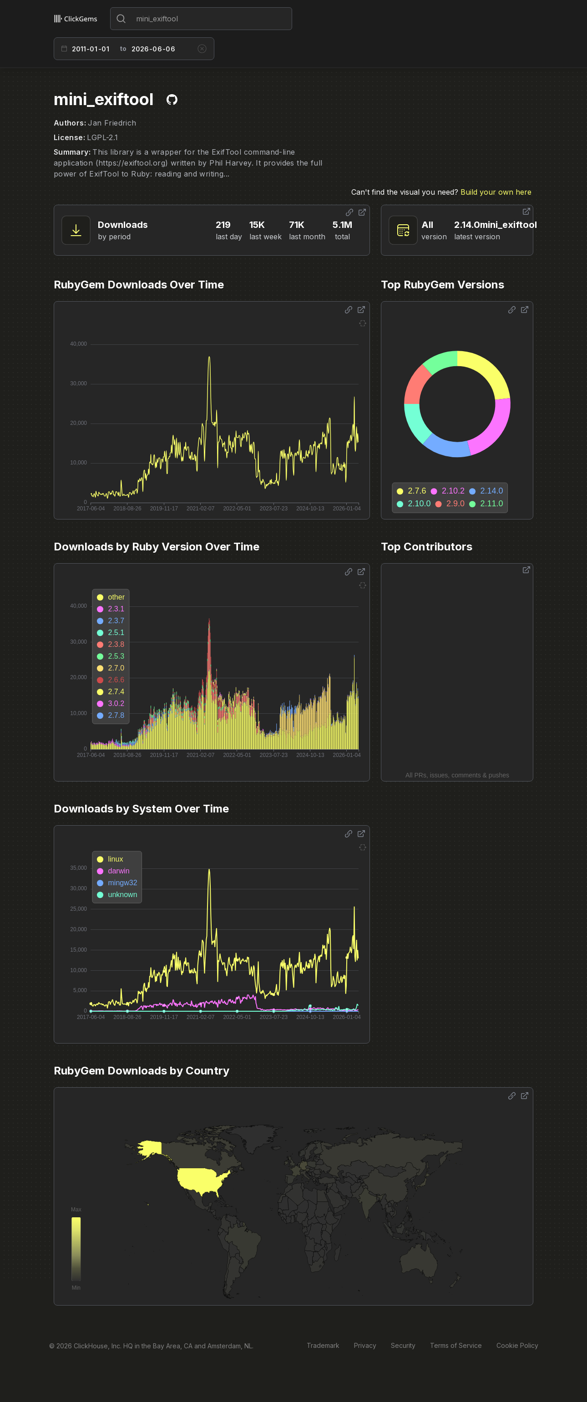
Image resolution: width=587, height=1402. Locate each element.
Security (403, 1345)
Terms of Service (456, 1345)
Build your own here (495, 192)
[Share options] (349, 212)
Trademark (323, 1345)
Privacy (365, 1345)
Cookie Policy (517, 1345)
